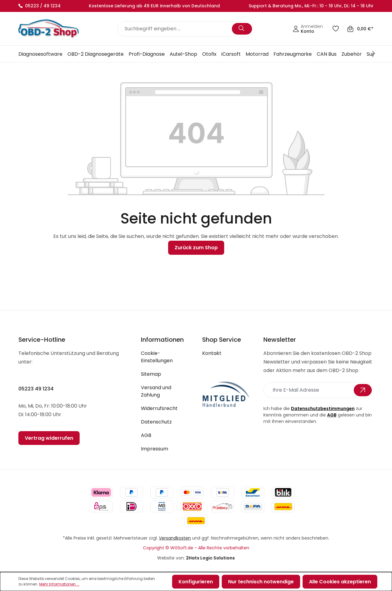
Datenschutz (156, 421)
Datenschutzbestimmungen (323, 408)
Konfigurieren (196, 581)
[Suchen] (242, 29)
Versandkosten (175, 538)
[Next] (374, 54)
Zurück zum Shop (196, 247)
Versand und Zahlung (156, 391)
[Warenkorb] (360, 29)
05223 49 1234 (36, 388)
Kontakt (211, 353)
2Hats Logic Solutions (210, 558)
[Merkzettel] (337, 29)
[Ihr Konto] (307, 29)
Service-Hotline (41, 339)
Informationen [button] (162, 339)
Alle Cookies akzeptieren (340, 581)
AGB (146, 435)
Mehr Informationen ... (59, 584)
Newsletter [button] (279, 339)
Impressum (154, 448)
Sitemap (151, 374)
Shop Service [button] (221, 339)
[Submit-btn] (363, 390)
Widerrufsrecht (159, 408)
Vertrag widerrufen (49, 438)
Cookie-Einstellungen (157, 357)
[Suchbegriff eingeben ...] (175, 28)
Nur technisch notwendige (261, 581)
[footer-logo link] (226, 394)
